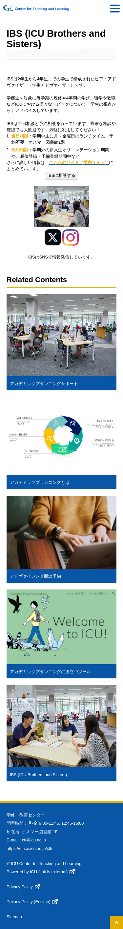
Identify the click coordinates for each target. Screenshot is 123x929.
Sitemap (14, 916)
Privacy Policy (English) (29, 901)
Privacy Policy (20, 886)
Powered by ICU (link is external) (37, 871)
